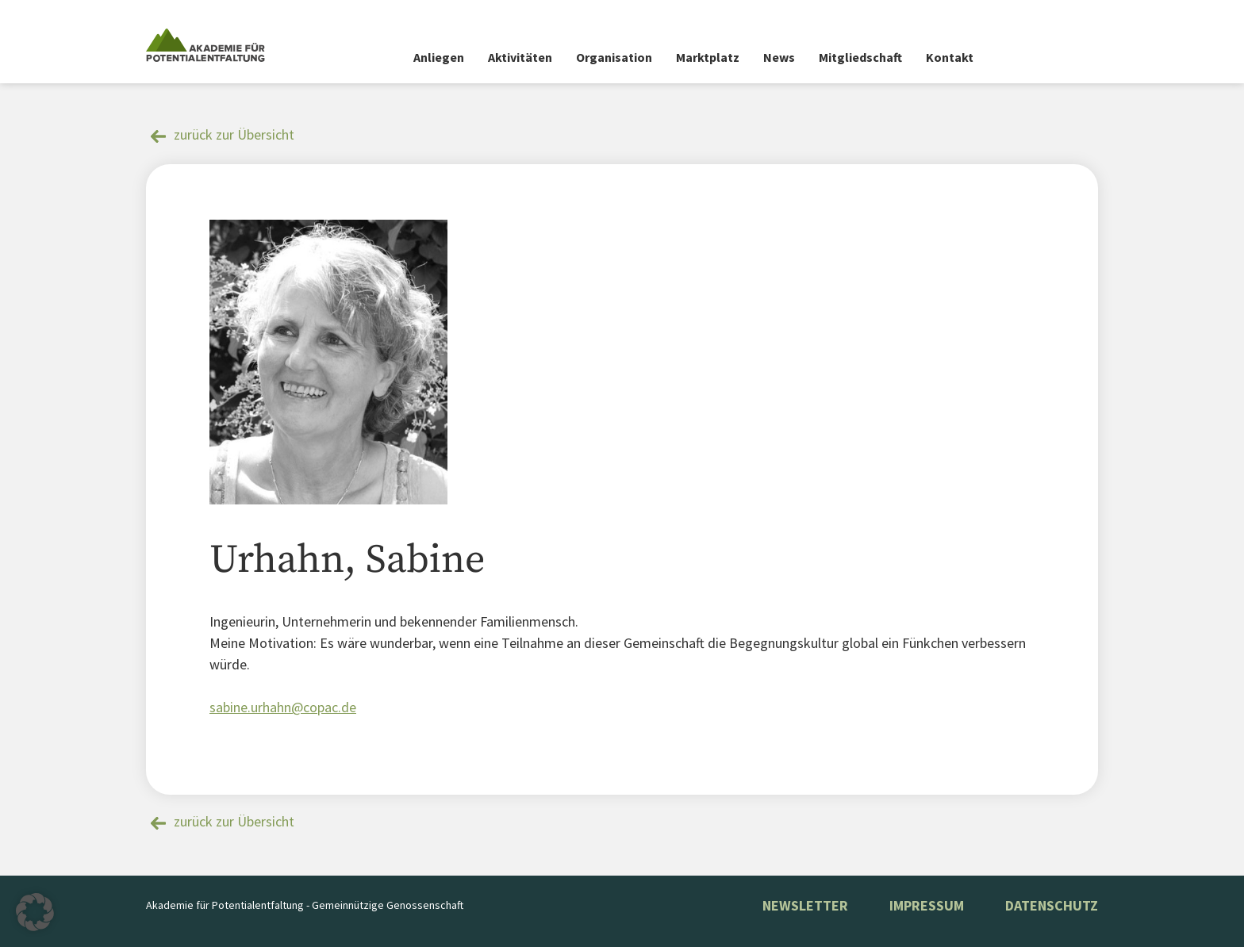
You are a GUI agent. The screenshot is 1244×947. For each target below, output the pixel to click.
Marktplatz (707, 57)
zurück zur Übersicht (234, 134)
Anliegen (438, 57)
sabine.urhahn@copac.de (282, 707)
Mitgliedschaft (860, 57)
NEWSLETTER (805, 905)
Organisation (614, 57)
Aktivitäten (520, 57)
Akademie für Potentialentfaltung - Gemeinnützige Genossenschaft (304, 905)
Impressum (926, 905)
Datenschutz (1051, 905)
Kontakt (949, 57)
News (779, 57)
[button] (35, 912)
